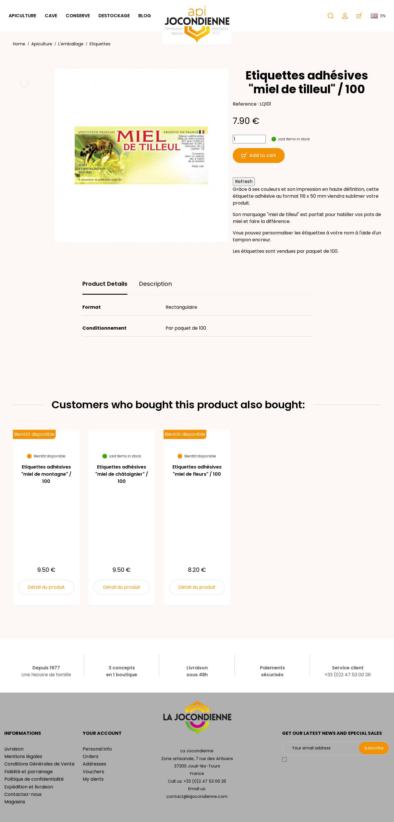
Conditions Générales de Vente (39, 764)
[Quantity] (249, 139)
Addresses (94, 764)
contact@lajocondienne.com (197, 796)
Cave (51, 15)
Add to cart (258, 155)
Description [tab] (155, 284)
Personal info (97, 749)
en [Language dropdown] (378, 15)
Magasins (14, 801)
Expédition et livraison (28, 787)
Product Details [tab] (104, 284)
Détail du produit (46, 587)
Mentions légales (23, 756)
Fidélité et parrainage (28, 771)
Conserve (78, 15)
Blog (144, 15)
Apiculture (22, 15)
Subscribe (374, 748)
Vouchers (93, 771)
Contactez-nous (23, 794)
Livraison (14, 749)
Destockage (114, 15)
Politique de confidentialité (34, 779)
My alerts (93, 779)
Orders (90, 756)
